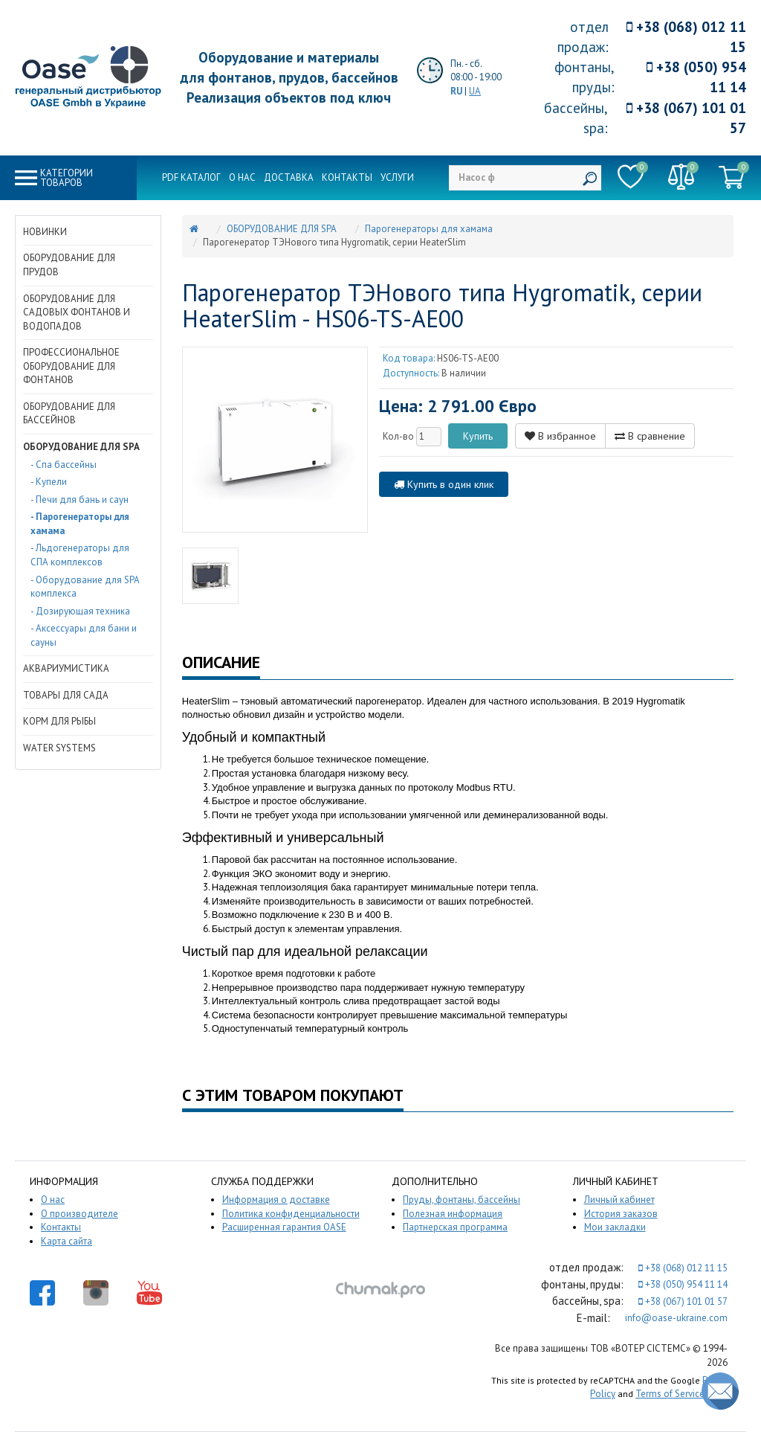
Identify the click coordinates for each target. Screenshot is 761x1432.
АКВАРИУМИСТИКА (66, 668)
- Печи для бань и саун (79, 499)
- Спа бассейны (63, 464)
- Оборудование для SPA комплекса (84, 587)
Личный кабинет (619, 1199)
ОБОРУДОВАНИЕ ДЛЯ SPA (81, 446)
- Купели (48, 481)
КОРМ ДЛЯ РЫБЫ (59, 721)
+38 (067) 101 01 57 (686, 118)
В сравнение (650, 436)
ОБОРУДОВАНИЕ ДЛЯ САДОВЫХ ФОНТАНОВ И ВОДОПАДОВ (76, 312)
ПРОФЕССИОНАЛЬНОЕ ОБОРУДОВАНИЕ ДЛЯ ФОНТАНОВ (71, 366)
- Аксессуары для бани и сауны (83, 635)
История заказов (621, 1213)
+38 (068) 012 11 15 (686, 37)
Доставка (289, 177)
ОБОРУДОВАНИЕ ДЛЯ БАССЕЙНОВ (69, 413)
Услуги (397, 177)
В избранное (560, 436)
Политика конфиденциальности (291, 1213)
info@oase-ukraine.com (676, 1317)
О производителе (79, 1213)
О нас (242, 177)
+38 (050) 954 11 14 (696, 77)
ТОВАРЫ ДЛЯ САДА (66, 695)
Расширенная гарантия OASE (284, 1227)
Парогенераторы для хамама (429, 228)
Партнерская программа (455, 1227)
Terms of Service (670, 1393)
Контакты (347, 177)
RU (456, 91)
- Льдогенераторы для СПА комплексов (79, 555)
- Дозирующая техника (80, 611)
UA (475, 91)
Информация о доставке (276, 1199)
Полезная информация (452, 1213)
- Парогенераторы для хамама (79, 523)
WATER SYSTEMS (59, 748)
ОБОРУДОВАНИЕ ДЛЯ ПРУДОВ (69, 264)
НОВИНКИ (45, 231)
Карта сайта (66, 1241)
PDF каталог (191, 177)
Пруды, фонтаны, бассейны (461, 1199)
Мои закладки (615, 1227)
